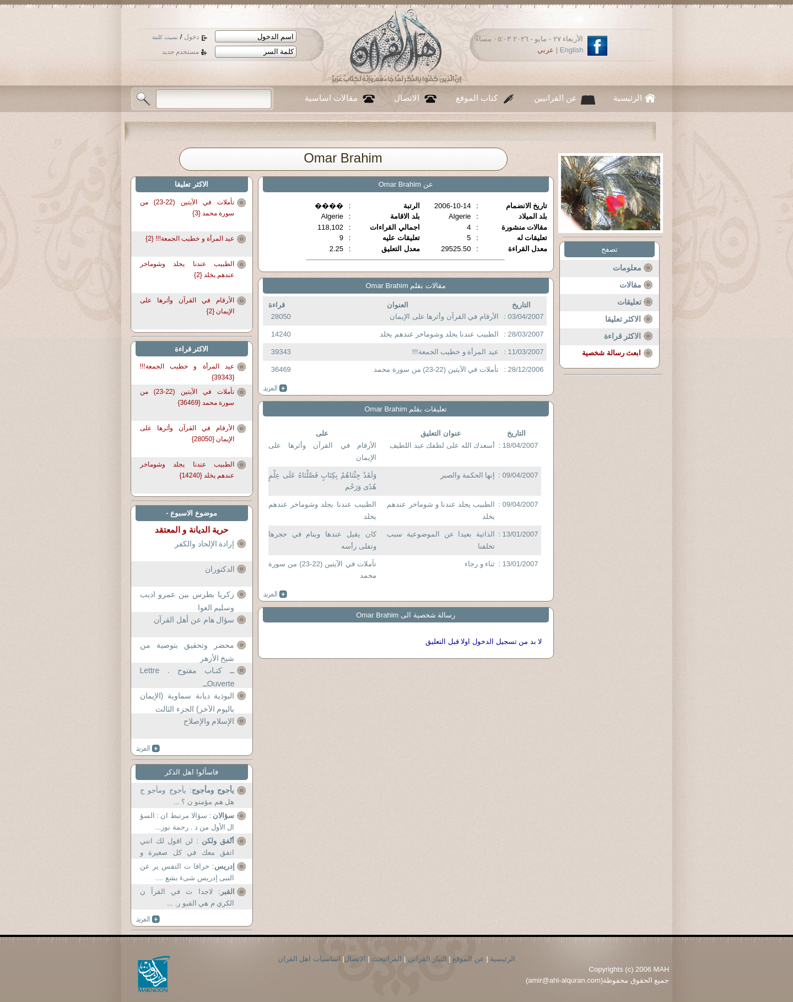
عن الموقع (468, 959)
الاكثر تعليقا (623, 319)
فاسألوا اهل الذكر (191, 772)
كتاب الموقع (477, 98)
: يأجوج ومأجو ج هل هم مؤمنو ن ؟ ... (187, 796)
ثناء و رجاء (480, 564)
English (572, 50)
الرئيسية (627, 98)
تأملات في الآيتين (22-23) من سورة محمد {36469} (187, 397)
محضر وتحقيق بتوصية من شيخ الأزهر (187, 652)
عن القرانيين (555, 98)
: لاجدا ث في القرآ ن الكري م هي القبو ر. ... (187, 897)
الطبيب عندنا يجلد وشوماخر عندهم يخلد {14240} (187, 470)
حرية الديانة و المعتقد (191, 529)
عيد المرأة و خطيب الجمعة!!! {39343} (187, 371)
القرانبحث (386, 959)
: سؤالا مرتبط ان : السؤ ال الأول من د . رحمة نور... (187, 821)
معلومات (627, 267)
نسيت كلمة (165, 37)
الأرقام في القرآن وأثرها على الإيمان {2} (187, 305)
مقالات (630, 284)
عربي (545, 50)
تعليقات (629, 301)
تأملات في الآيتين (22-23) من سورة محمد (436, 369)
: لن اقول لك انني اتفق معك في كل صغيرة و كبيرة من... (187, 848)
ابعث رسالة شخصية (611, 353)
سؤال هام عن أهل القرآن (194, 619)
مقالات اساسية (331, 98)
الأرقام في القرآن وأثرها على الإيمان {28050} (187, 433)
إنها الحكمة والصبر (467, 475)
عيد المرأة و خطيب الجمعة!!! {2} (189, 238)
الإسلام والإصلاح (209, 721)
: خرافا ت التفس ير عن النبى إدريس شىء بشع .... (187, 872)
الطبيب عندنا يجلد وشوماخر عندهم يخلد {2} (187, 269)
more (275, 388)
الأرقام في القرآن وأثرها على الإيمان (444, 316)
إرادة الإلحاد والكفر (205, 543)
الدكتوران (220, 569)
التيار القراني (427, 959)
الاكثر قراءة (622, 336)
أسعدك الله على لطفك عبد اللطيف (442, 445)
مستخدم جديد (180, 52)
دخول (191, 37)
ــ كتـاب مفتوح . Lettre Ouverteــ (187, 677)
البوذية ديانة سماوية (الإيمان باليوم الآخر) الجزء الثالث (187, 702)
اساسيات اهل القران (309, 959)
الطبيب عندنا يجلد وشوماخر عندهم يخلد (439, 334)
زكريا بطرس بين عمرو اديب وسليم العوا (187, 601)
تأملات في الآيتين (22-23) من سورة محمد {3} (187, 207)
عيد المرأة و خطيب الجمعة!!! (455, 352)
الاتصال (406, 98)
